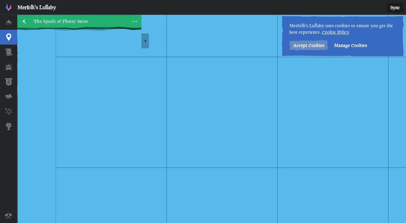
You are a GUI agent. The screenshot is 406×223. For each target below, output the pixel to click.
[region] (211, 119)
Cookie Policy (335, 32)
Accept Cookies (308, 45)
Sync (395, 7)
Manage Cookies (350, 45)
